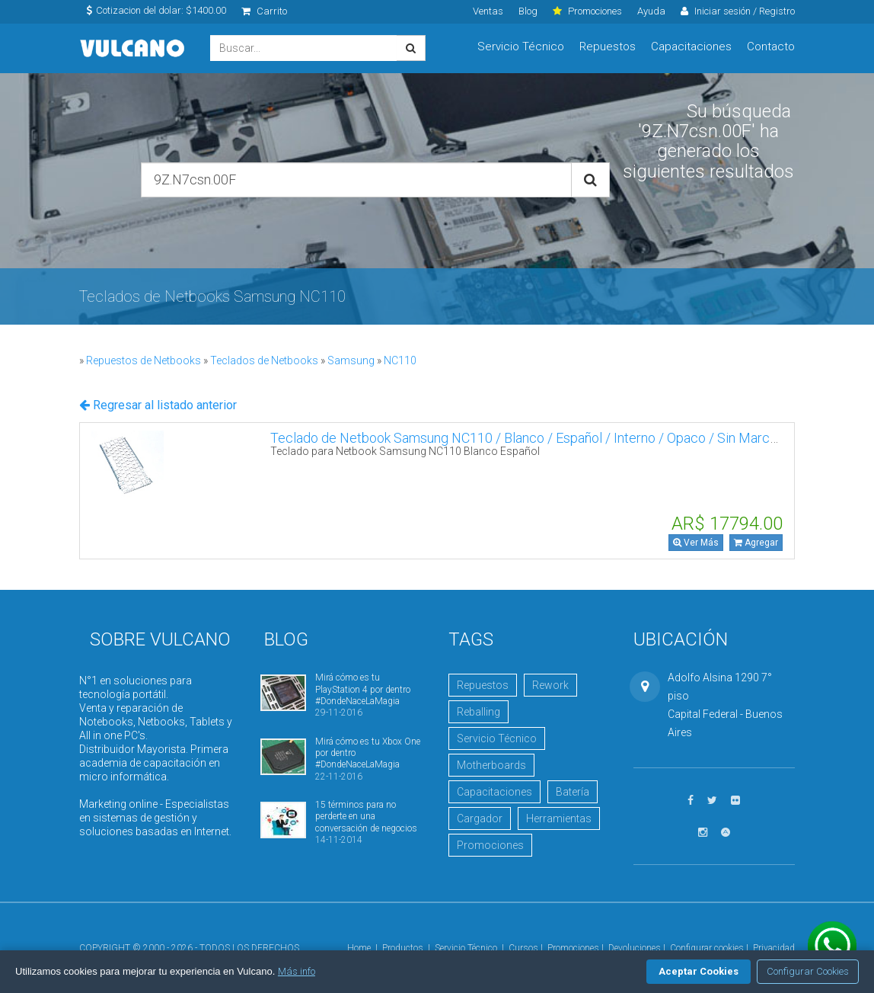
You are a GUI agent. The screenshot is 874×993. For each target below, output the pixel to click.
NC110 (400, 360)
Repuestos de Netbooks (143, 360)
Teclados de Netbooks (264, 360)
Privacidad (774, 948)
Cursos (523, 948)
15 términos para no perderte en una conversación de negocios (366, 816)
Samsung (351, 360)
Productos (402, 948)
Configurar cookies (707, 948)
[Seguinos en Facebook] (690, 800)
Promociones (490, 845)
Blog (527, 11)
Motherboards (491, 765)
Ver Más (696, 542)
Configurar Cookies (808, 971)
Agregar (756, 542)
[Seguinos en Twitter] (712, 800)
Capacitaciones (691, 46)
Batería (572, 792)
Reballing (478, 712)
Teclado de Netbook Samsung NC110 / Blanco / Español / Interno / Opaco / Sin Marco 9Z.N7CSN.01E (569, 438)
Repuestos (607, 46)
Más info (296, 971)
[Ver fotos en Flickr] (735, 800)
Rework (550, 685)
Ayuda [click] (651, 11)
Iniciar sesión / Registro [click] (738, 11)
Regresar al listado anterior (158, 405)
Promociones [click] (587, 11)
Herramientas (559, 818)
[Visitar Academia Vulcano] (725, 832)
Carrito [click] (264, 11)
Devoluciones (634, 948)
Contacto (771, 46)
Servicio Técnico (520, 46)
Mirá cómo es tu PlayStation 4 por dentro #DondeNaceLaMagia (362, 689)
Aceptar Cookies (698, 971)
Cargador (479, 818)
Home (359, 948)
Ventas (488, 11)
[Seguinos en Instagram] (702, 832)
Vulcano (133, 48)
